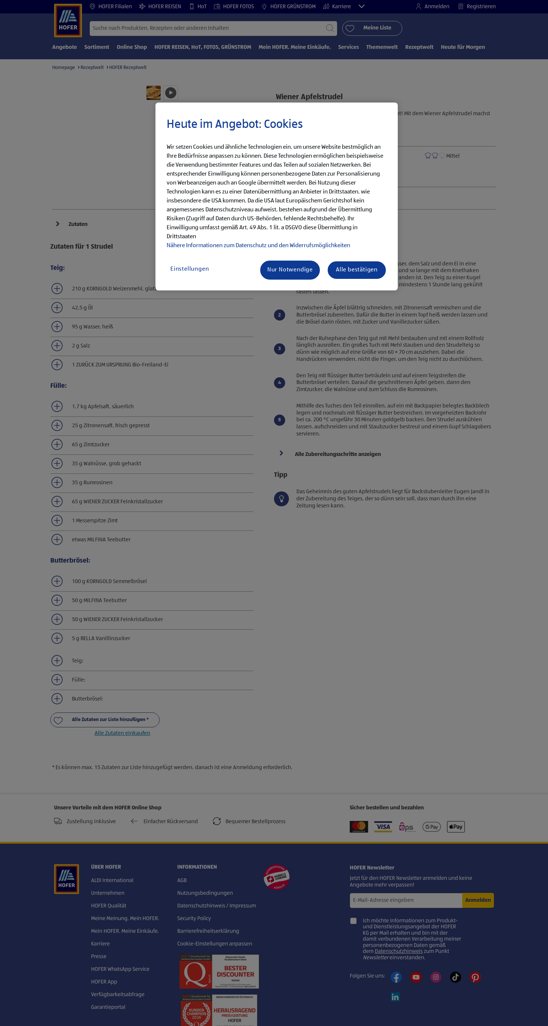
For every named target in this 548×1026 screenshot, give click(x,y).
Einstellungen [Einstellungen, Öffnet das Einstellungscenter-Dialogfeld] (189, 269)
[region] (276, 196)
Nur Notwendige (290, 270)
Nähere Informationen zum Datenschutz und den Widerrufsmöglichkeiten (258, 246)
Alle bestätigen (357, 270)
